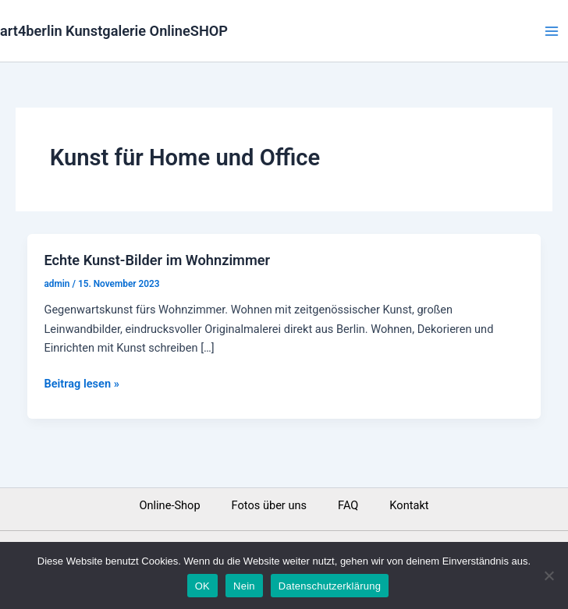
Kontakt (408, 505)
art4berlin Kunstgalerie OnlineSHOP (114, 31)
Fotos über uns (269, 505)
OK (202, 586)
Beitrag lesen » (81, 382)
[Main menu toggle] (551, 31)
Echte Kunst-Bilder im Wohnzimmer (157, 260)
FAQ (348, 505)
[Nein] (548, 575)
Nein (244, 586)
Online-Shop (169, 505)
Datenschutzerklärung (330, 586)
